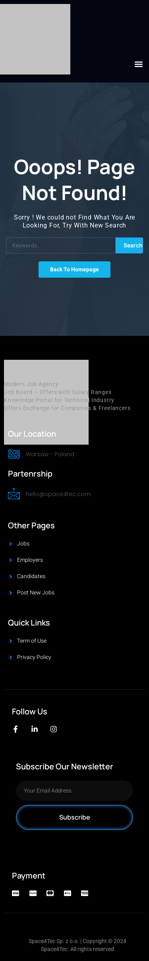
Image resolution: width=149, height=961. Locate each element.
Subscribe (74, 817)
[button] (138, 64)
